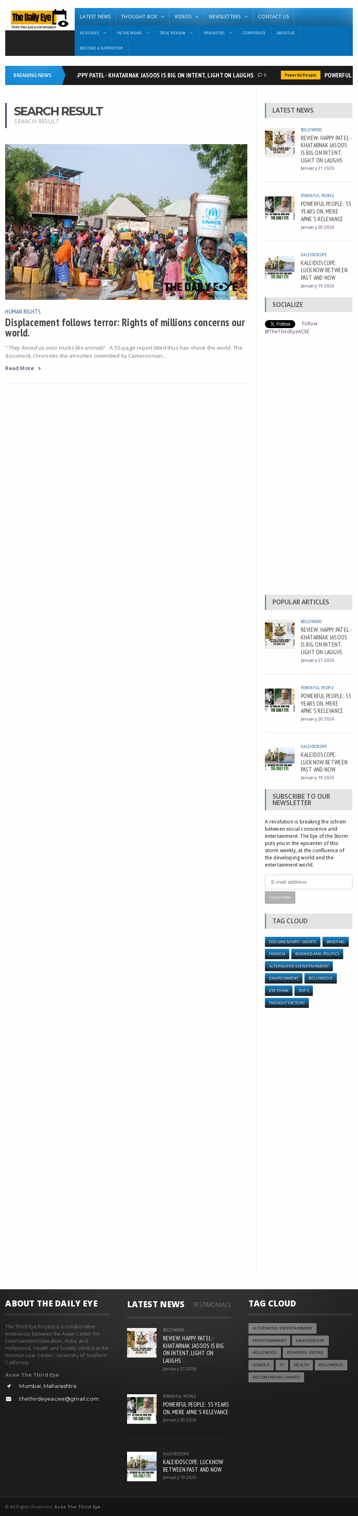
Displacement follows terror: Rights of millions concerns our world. (125, 327)
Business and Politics (317, 953)
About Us (285, 33)
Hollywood (265, 1352)
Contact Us (273, 16)
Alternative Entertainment (299, 966)
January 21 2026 (317, 168)
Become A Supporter (101, 48)
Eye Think (278, 990)
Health (301, 1365)
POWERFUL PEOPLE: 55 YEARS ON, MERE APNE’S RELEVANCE (326, 211)
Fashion (277, 953)
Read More (23, 368)
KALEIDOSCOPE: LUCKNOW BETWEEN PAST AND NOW (324, 270)
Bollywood (311, 130)
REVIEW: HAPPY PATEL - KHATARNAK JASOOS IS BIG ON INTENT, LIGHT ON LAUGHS (154, 75)
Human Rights (23, 311)
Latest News (95, 16)
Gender (261, 1365)
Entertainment (269, 1340)
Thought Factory (287, 1002)
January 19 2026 (317, 286)
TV (282, 1365)
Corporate (254, 33)
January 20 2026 (317, 227)
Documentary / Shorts (292, 941)
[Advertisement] (308, 467)
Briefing (335, 941)
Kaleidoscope (314, 254)
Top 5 (303, 990)
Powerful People (302, 75)
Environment (284, 978)
